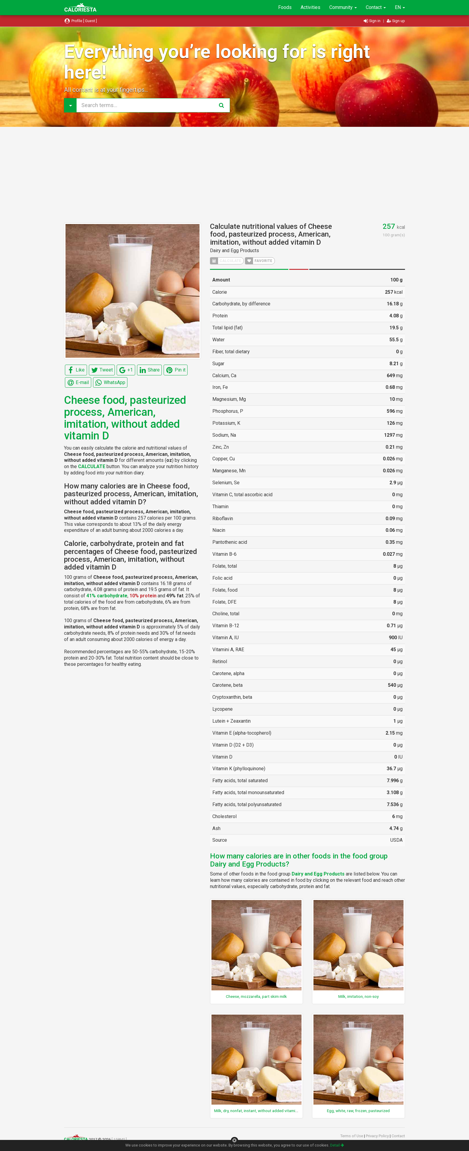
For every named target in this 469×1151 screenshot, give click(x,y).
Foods (285, 7)
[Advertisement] (234, 175)
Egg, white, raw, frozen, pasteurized (358, 1110)
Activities (310, 7)
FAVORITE (258, 261)
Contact (376, 7)
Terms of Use (352, 1136)
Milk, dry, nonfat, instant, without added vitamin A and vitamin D (270, 1110)
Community (343, 7)
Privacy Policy (378, 1136)
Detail (337, 1145)
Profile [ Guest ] (80, 21)
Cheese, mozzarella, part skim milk (256, 996)
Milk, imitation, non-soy (358, 996)
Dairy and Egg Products (234, 250)
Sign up (396, 21)
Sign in (372, 21)
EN (400, 7)
